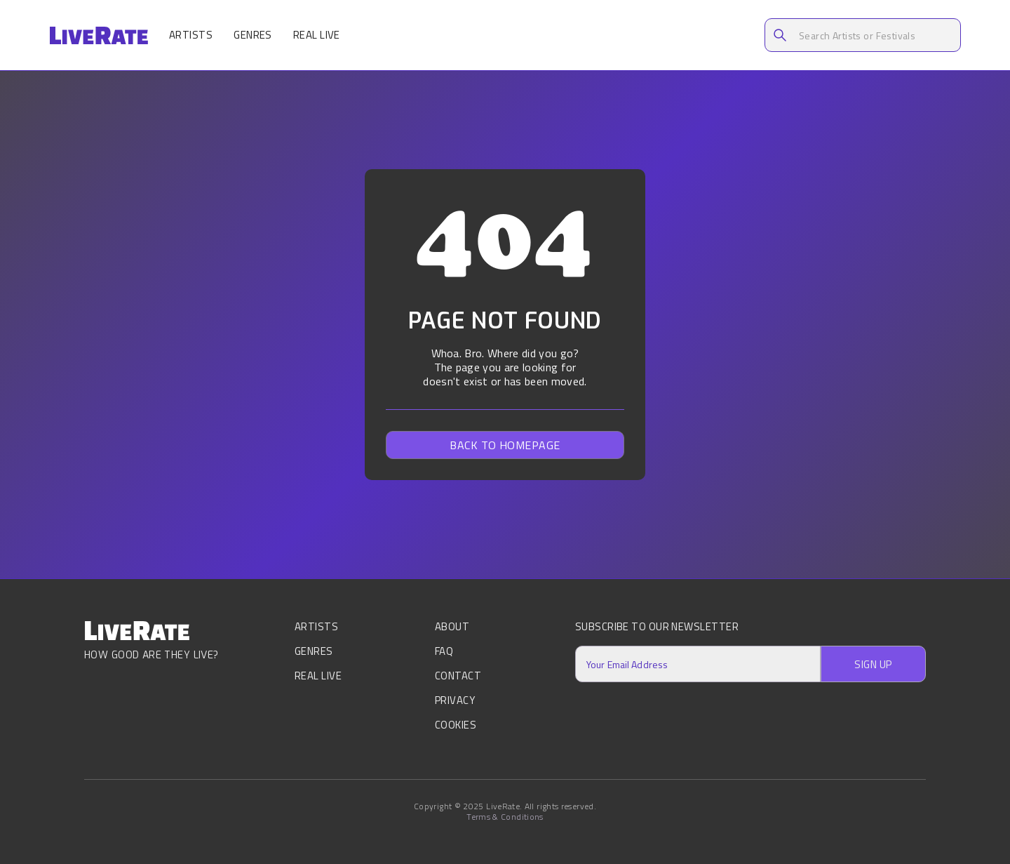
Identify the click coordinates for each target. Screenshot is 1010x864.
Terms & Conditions (504, 817)
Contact (458, 675)
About (452, 627)
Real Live (316, 35)
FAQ (444, 651)
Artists (191, 35)
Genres (253, 35)
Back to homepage (505, 445)
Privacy (455, 700)
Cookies (455, 725)
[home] (98, 35)
